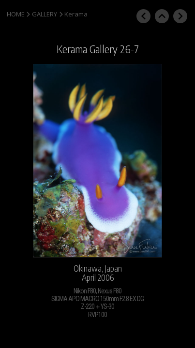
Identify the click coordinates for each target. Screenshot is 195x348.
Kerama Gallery (87, 49)
